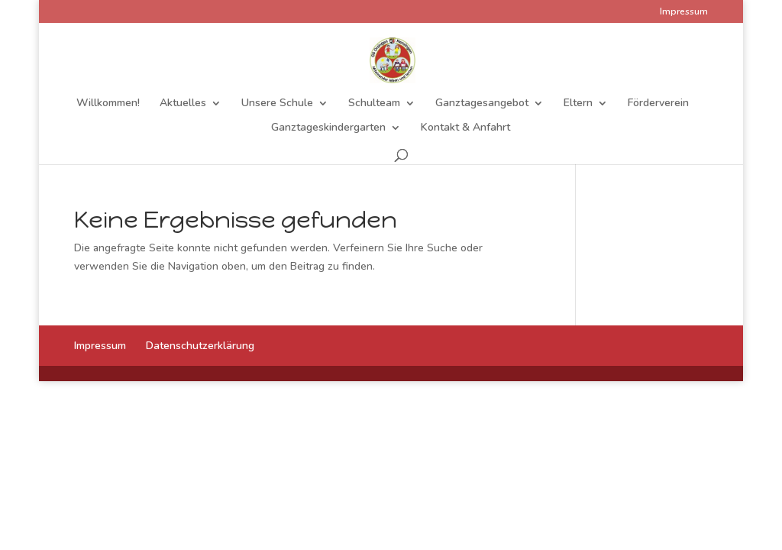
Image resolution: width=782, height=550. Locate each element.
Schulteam (374, 104)
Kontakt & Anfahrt (465, 128)
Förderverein (658, 104)
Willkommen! (108, 104)
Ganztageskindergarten (328, 128)
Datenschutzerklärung (200, 345)
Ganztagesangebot (481, 104)
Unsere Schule (277, 104)
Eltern (578, 104)
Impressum (684, 12)
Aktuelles (183, 104)
